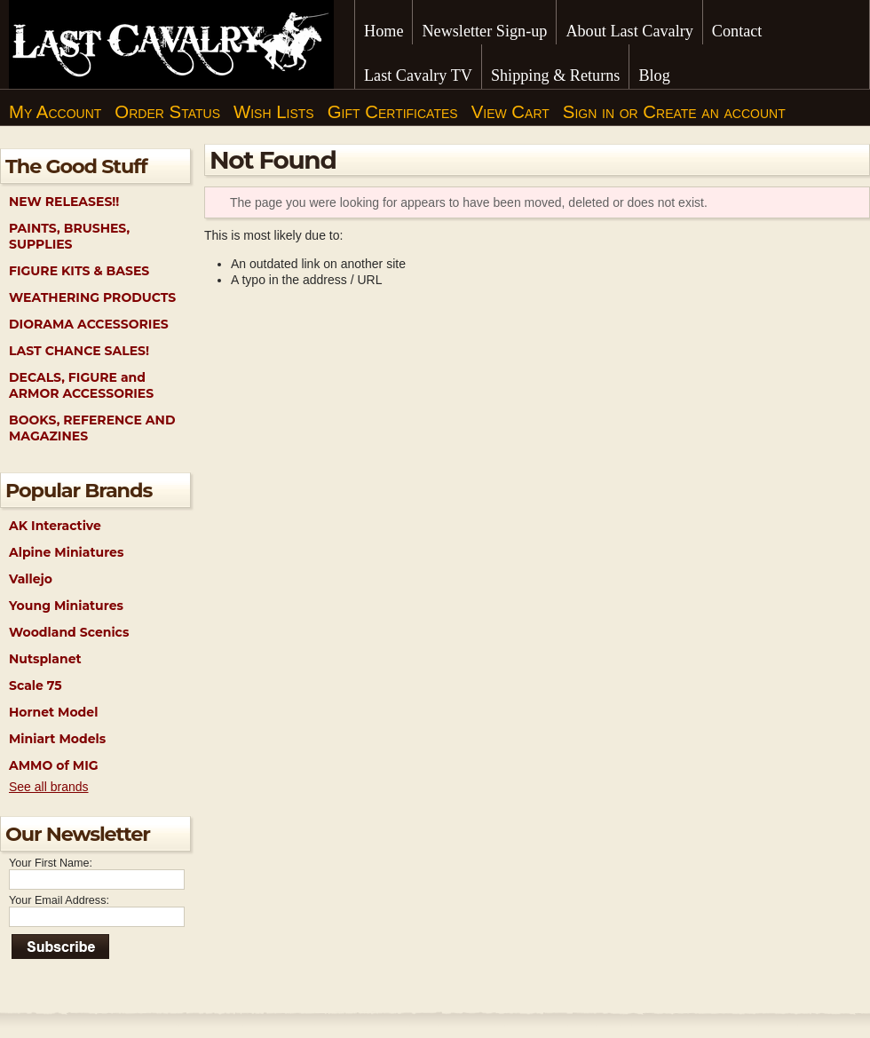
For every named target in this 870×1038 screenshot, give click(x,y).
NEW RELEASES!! (64, 202)
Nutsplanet (45, 659)
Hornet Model (53, 712)
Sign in (588, 112)
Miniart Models (57, 739)
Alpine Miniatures (66, 552)
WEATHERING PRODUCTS (92, 297)
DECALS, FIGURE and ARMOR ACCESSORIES (81, 385)
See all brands (49, 787)
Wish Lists (273, 112)
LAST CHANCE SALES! (79, 351)
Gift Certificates (393, 112)
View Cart (510, 112)
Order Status (167, 112)
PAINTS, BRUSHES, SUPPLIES (69, 236)
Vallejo (30, 579)
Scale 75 (35, 685)
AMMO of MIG (54, 765)
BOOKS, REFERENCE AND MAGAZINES (92, 428)
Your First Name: (50, 863)
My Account (55, 112)
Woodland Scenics (69, 632)
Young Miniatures (66, 606)
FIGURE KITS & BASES (79, 271)
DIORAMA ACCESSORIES (89, 324)
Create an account (714, 112)
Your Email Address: (59, 900)
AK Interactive (55, 526)
